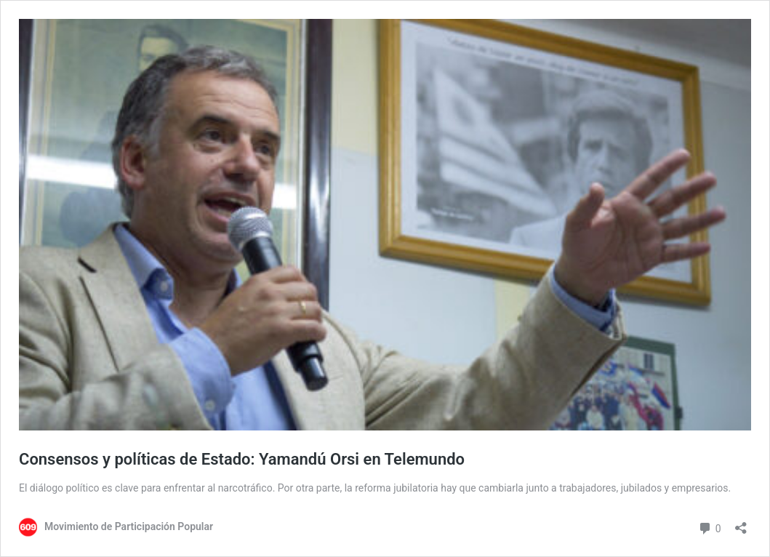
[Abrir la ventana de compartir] (741, 523)
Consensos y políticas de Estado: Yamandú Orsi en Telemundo (242, 459)
